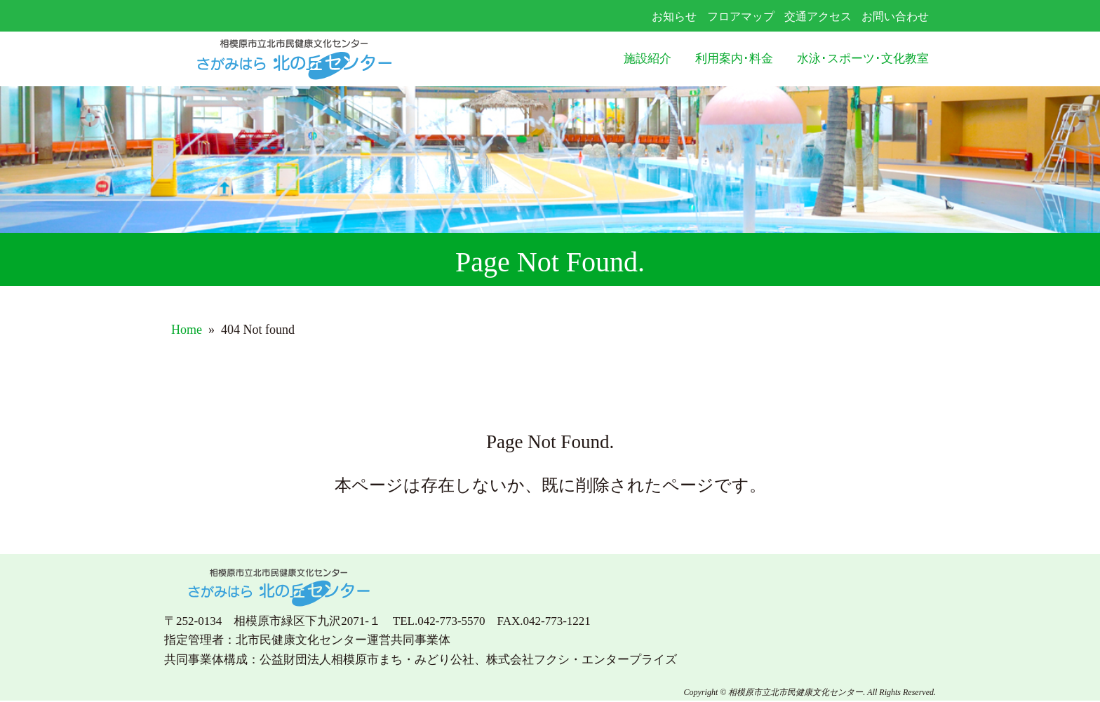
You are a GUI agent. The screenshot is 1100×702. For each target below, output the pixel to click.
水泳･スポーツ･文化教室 (863, 58)
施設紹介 (647, 58)
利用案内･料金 (734, 58)
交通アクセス (818, 16)
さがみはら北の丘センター (322, 59)
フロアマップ (740, 16)
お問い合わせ (895, 16)
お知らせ (674, 16)
